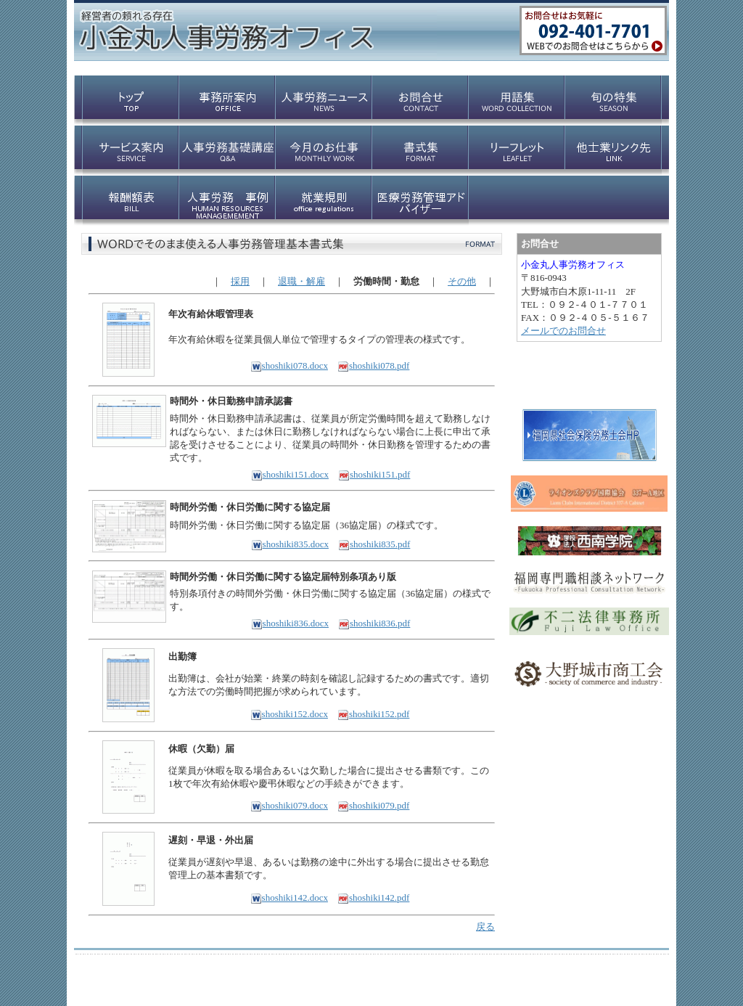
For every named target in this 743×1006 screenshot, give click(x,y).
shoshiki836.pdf (374, 623)
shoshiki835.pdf (374, 544)
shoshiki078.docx (289, 365)
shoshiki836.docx (290, 623)
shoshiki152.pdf (373, 713)
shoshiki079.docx (289, 805)
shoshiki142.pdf (373, 897)
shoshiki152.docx (289, 713)
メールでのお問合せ (563, 330)
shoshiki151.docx (290, 474)
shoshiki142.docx (289, 897)
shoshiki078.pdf (373, 365)
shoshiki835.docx (290, 544)
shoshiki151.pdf (374, 474)
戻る (485, 926)
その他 (462, 281)
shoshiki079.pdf (373, 805)
